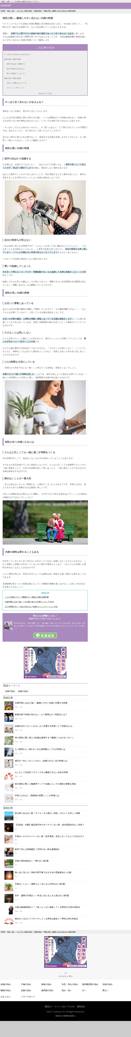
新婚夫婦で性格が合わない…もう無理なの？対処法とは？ (41, 714)
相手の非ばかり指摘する (16, 64)
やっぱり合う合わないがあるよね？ (17, 54)
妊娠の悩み (26, 990)
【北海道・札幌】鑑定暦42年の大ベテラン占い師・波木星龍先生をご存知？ (49, 824)
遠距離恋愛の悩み (90, 984)
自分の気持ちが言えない (16, 69)
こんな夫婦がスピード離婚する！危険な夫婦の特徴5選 (27, 597)
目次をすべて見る (45, 93)
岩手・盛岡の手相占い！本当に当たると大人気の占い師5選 (42, 895)
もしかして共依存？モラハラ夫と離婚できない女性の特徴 (41, 772)
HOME (3, 11)
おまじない (6, 996)
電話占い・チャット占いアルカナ (60, 1006)
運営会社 (81, 1006)
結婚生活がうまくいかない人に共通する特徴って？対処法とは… (44, 726)
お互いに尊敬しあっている (17, 83)
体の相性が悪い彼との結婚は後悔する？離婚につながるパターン (44, 737)
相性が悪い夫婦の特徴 (12, 59)
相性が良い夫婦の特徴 (12, 78)
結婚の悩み (38, 11)
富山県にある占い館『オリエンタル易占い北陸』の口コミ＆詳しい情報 (47, 813)
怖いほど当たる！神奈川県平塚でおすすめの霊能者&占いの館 (43, 872)
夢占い (105, 990)
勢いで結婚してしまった (16, 73)
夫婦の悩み (10, 691)
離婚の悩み (6, 990)
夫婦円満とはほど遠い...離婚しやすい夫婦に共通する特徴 (41, 702)
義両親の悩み (47, 990)
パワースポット (28, 996)
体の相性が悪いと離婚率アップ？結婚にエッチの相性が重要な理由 (45, 783)
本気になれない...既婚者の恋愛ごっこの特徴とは (37, 795)
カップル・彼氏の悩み (24, 11)
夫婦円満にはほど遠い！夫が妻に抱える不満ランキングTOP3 (29, 602)
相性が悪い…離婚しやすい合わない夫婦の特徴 (60, 11)
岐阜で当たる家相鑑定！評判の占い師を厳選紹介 (37, 849)
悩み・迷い (11, 11)
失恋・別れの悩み (70, 984)
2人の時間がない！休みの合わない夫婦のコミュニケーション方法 (31, 606)
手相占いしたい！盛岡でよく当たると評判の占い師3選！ (41, 883)
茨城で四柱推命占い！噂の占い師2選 (32, 860)
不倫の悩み (26, 984)
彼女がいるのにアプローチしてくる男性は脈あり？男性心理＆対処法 (46, 918)
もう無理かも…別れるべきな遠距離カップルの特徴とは (40, 749)
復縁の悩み (46, 984)
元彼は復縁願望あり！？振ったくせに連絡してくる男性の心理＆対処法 (47, 907)
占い (84, 990)
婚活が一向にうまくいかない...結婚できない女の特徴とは (41, 760)
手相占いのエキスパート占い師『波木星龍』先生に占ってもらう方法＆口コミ (49, 838)
